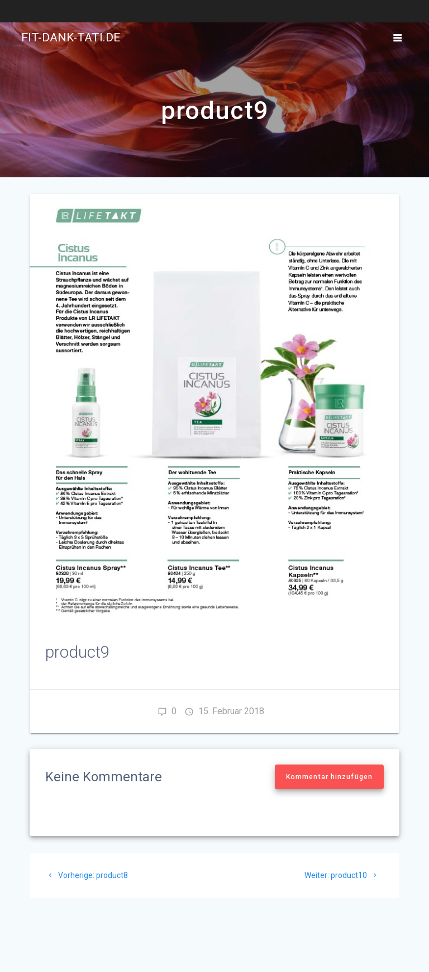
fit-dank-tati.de (70, 38)
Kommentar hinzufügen (329, 777)
